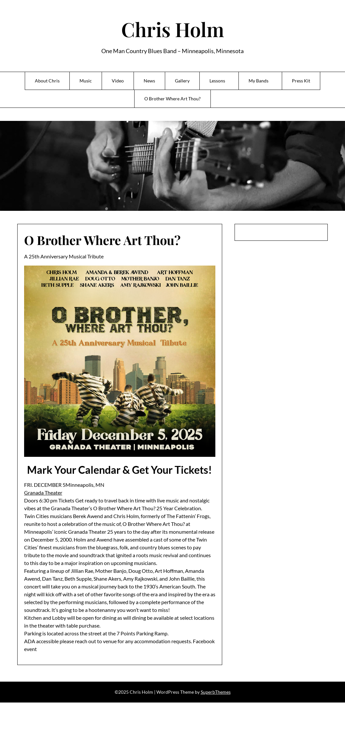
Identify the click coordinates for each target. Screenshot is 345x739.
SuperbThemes (216, 692)
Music (85, 80)
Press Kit (301, 80)
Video (118, 80)
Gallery (182, 80)
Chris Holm (172, 29)
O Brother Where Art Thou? (172, 98)
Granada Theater (43, 492)
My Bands (258, 80)
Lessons (217, 80)
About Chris (47, 80)
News (149, 80)
